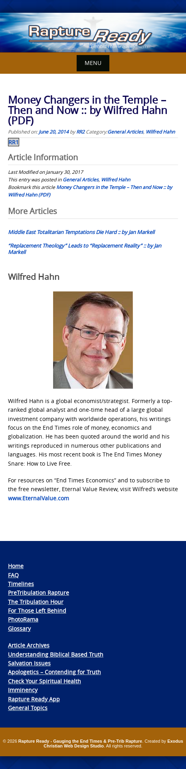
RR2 (80, 131)
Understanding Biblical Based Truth (55, 654)
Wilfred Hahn (160, 131)
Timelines (21, 584)
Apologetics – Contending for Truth (54, 672)
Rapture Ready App (34, 699)
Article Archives (28, 645)
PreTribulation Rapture (38, 592)
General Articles (125, 131)
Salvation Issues (29, 663)
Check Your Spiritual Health (44, 681)
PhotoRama (23, 619)
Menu (93, 63)
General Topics (27, 708)
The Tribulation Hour (35, 602)
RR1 (13, 142)
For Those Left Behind (37, 610)
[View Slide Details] (93, 33)
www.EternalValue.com (38, 498)
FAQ (13, 575)
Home (16, 566)
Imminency (23, 690)
